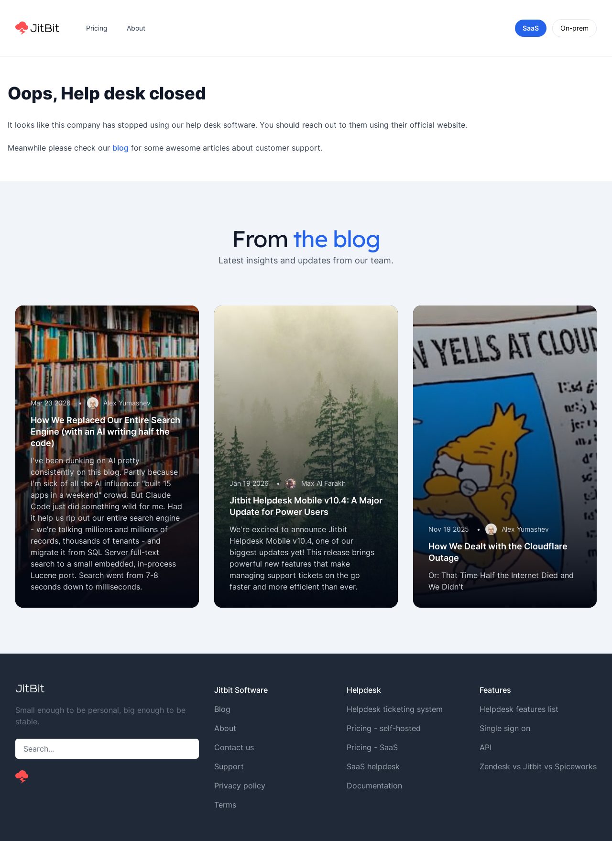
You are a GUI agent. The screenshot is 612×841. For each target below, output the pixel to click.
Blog (222, 709)
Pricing (97, 28)
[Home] (37, 28)
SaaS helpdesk (373, 766)
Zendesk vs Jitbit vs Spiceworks (538, 766)
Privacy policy (239, 785)
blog (120, 148)
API (486, 747)
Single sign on (505, 728)
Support (229, 766)
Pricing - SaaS (372, 747)
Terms (225, 804)
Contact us (234, 747)
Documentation (374, 785)
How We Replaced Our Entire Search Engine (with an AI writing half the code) (105, 431)
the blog (336, 238)
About (136, 28)
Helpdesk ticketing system (395, 709)
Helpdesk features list (519, 709)
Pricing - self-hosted (384, 728)
